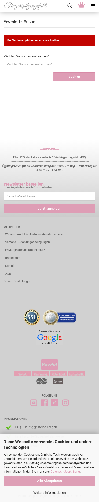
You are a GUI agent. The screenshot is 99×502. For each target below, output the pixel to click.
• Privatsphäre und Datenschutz (24, 250)
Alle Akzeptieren (49, 481)
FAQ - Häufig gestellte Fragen (36, 427)
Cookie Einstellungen (17, 281)
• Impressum (12, 258)
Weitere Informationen (49, 493)
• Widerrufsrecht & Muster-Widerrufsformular (33, 234)
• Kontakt (9, 265)
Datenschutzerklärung (65, 471)
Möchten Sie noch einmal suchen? (26, 56)
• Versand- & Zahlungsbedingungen (27, 242)
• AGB (7, 273)
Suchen (74, 76)
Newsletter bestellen (24, 184)
